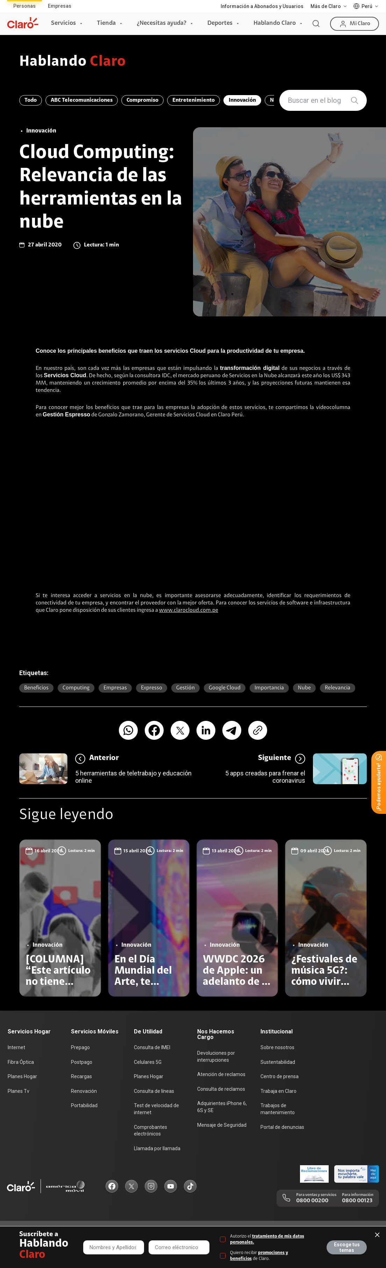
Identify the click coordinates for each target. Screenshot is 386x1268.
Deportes (220, 23)
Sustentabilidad (277, 1062)
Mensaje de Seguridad (221, 1125)
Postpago (81, 1062)
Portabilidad (84, 1105)
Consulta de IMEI (152, 1047)
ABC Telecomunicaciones (82, 100)
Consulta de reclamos (221, 1089)
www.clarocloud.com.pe (188, 610)
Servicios (63, 23)
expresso (151, 688)
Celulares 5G (148, 1062)
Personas (24, 6)
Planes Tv (18, 1091)
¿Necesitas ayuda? (161, 23)
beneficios (36, 688)
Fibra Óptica (21, 1062)
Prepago (80, 1047)
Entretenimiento (193, 100)
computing (76, 688)
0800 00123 (357, 1201)
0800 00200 (312, 1201)
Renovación (84, 1091)
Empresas (59, 6)
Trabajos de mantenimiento (277, 1109)
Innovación (242, 100)
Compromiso (142, 100)
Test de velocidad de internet (156, 1109)
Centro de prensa (279, 1076)
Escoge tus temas (347, 1247)
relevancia (337, 688)
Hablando (72, 62)
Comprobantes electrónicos (150, 1130)
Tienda (106, 23)
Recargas (81, 1076)
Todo (30, 100)
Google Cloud (225, 688)
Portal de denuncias (282, 1127)
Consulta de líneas (154, 1091)
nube (304, 688)
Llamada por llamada (157, 1148)
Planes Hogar (22, 1076)
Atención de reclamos (221, 1074)
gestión (185, 688)
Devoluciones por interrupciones (216, 1056)
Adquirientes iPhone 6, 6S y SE (222, 1107)
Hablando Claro (274, 23)
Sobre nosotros (277, 1047)
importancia (269, 688)
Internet (16, 1047)
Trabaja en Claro (278, 1091)
